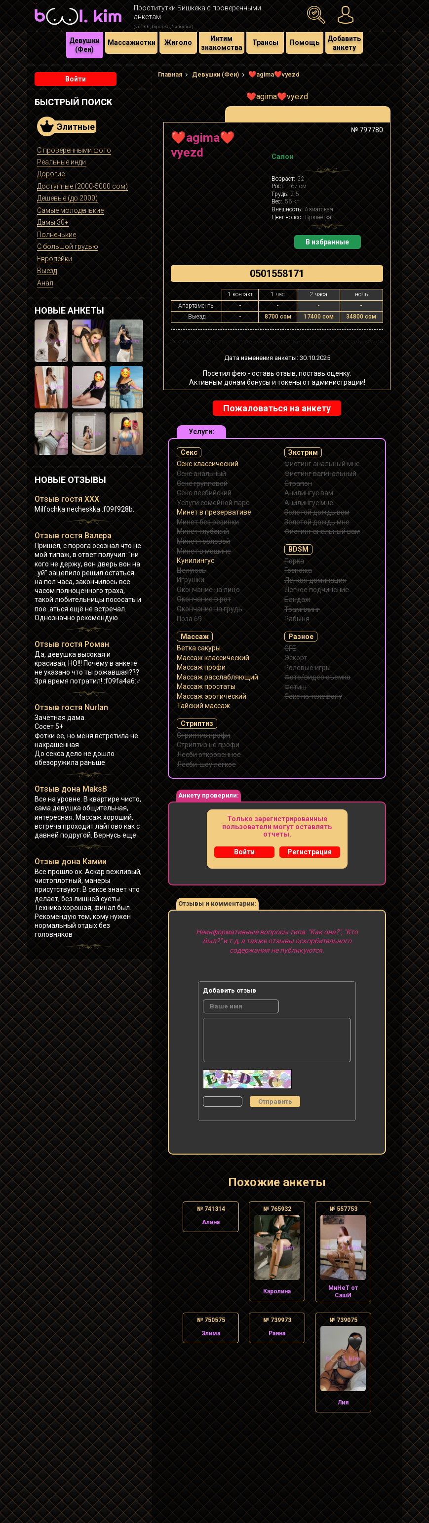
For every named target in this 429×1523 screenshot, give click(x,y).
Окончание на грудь (209, 609)
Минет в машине (204, 551)
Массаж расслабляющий (217, 677)
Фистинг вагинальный (320, 474)
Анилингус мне (308, 503)
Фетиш (295, 687)
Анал (45, 283)
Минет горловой (203, 541)
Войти (75, 79)
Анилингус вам (308, 493)
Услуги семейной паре (213, 503)
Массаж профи (201, 667)
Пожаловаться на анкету (277, 408)
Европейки (54, 259)
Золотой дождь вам (317, 512)
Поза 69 (189, 619)
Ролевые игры (307, 668)
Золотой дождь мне (317, 522)
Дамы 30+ (53, 222)
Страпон (298, 483)
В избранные (327, 242)
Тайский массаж (203, 706)
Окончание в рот (204, 599)
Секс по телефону (313, 696)
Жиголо (178, 42)
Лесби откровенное (209, 755)
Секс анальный (201, 474)
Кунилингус (195, 560)
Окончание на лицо (208, 590)
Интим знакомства (221, 43)
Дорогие (51, 174)
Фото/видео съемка (317, 677)
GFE (290, 648)
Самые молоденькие (70, 210)
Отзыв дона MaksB (71, 789)
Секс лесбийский (204, 493)
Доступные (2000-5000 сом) (82, 186)
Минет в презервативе (214, 512)
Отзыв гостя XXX (67, 499)
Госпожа (298, 570)
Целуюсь (191, 570)
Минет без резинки (208, 522)
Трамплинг (302, 609)
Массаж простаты (206, 686)
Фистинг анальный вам (322, 531)
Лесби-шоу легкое (206, 764)
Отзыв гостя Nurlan (71, 707)
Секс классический (207, 464)
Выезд (47, 271)
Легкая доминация (315, 580)
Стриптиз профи (203, 735)
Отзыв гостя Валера (73, 535)
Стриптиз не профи (208, 745)
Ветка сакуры (199, 648)
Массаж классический (213, 658)
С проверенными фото (74, 150)
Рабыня (297, 619)
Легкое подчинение (316, 590)
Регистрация (309, 852)
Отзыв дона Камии (71, 861)
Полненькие (56, 235)
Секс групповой (202, 483)
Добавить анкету (344, 43)
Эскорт (295, 658)
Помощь (304, 42)
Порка (294, 561)
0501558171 (277, 274)
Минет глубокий (203, 531)
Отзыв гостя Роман (72, 644)
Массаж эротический (211, 696)
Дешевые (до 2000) (67, 198)
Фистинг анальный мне (322, 464)
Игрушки (190, 580)
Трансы (265, 42)
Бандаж (297, 599)
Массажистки (132, 42)
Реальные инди (61, 162)
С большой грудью (67, 246)
